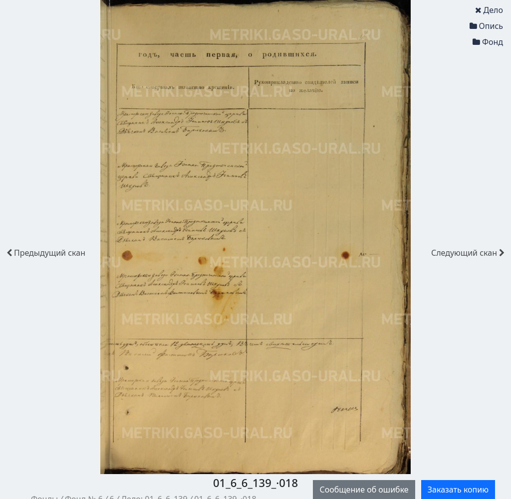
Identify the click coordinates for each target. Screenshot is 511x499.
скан (45, 252)
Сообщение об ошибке (363, 489)
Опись (486, 25)
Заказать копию (458, 489)
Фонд (488, 41)
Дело (489, 9)
